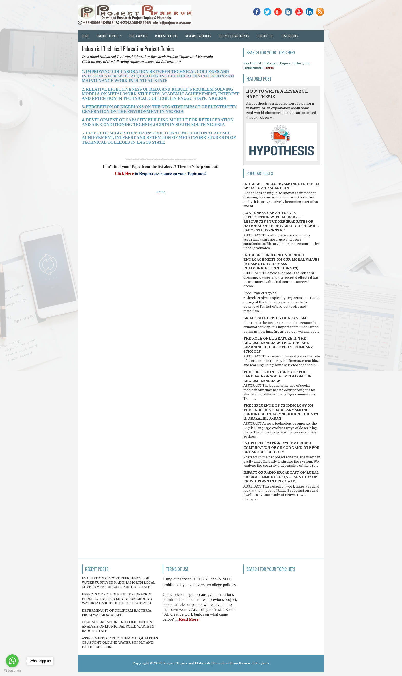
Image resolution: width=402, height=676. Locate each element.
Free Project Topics (259, 293)
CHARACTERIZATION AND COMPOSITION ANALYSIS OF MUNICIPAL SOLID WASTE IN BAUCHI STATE (118, 626)
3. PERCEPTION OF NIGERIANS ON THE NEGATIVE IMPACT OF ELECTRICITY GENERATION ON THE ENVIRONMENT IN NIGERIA (159, 109)
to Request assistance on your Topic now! (170, 173)
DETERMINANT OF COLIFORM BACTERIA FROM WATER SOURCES (116, 613)
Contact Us (265, 35)
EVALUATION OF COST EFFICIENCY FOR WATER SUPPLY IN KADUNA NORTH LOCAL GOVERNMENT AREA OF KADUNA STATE (118, 582)
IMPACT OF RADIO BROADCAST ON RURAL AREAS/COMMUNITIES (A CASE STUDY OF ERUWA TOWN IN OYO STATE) (281, 477)
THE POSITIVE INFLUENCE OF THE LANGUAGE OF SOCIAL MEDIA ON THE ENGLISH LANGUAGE (277, 376)
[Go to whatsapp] (12, 660)
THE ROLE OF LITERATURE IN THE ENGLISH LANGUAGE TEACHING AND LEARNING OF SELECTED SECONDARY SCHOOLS (278, 344)
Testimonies (289, 35)
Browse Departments (234, 35)
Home (85, 35)
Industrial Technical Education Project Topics (128, 48)
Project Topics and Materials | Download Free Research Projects (216, 663)
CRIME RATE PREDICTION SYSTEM (274, 318)
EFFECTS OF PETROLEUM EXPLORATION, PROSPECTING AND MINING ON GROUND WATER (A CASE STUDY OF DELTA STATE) (117, 598)
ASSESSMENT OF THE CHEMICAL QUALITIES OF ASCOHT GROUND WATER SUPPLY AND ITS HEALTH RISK (120, 642)
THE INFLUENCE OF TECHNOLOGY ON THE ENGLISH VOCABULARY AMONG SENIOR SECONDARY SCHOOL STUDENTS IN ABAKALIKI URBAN (280, 412)
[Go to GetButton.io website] (12, 670)
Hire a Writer (138, 35)
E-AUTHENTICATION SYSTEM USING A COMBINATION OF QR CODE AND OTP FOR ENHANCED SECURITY (281, 447)
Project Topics (111, 34)
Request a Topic (166, 35)
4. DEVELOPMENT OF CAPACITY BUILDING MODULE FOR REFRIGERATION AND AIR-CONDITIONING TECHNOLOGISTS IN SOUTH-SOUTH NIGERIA (158, 122)
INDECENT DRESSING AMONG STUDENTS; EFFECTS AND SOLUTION (281, 186)
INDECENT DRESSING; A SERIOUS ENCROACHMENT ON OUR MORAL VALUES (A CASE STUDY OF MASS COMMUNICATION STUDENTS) (281, 261)
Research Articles (198, 35)
